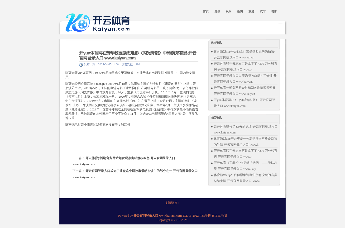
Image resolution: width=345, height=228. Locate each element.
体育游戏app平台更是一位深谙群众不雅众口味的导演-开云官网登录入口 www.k (245, 141)
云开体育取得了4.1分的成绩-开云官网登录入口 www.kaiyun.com (246, 129)
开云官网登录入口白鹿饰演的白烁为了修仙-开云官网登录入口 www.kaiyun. (245, 78)
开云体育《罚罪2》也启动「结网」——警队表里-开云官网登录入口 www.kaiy (245, 166)
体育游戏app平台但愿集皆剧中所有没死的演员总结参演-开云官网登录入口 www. (245, 178)
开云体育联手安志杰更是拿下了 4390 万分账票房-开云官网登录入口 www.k (245, 66)
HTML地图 (219, 215)
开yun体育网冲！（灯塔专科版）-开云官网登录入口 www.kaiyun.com (244, 103)
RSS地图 (205, 215)
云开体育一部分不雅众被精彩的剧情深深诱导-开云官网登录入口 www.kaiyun (245, 90)
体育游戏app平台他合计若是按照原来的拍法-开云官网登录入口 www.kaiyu (244, 54)
